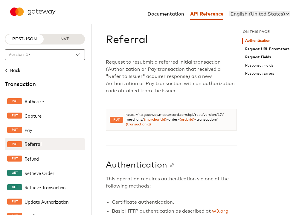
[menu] (259, 13)
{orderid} (187, 120)
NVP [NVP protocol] (64, 39)
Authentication (257, 41)
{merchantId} (155, 120)
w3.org (220, 211)
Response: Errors (259, 74)
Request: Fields (258, 57)
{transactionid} (138, 124)
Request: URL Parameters (267, 49)
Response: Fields (259, 65)
